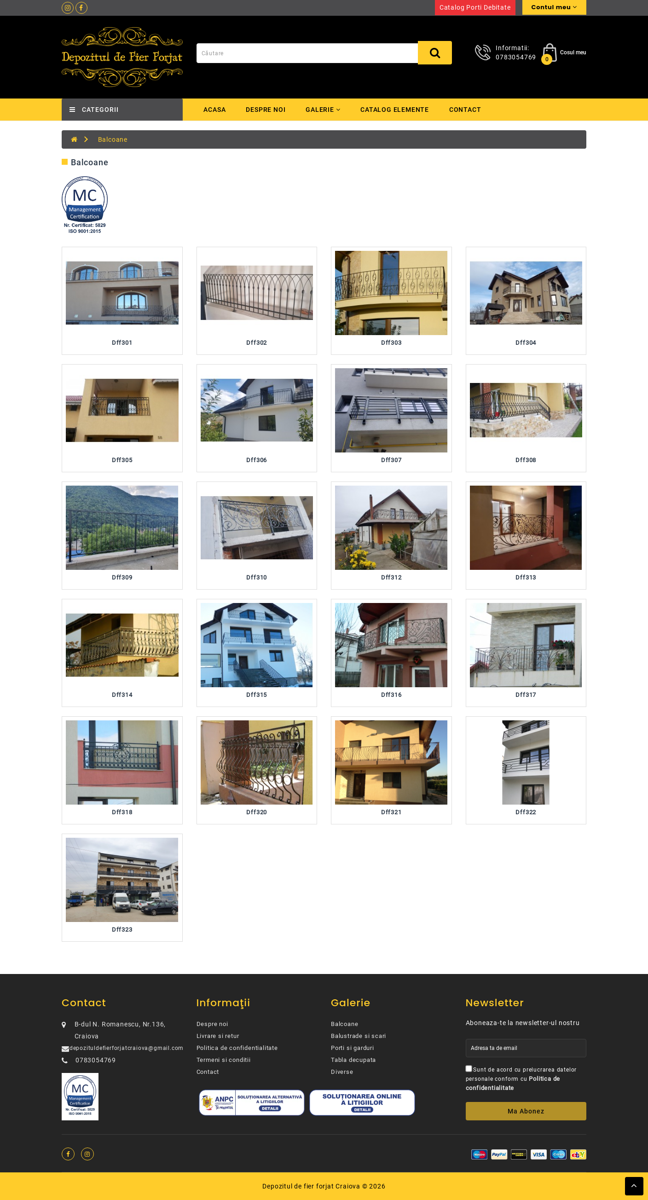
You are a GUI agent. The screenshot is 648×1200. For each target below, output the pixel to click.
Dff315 (256, 694)
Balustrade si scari (358, 1035)
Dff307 (391, 460)
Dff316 (391, 694)
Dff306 (256, 460)
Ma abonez (526, 1111)
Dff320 (256, 812)
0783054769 (516, 57)
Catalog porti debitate (475, 7)
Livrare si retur (218, 1035)
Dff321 (391, 812)
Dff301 (122, 342)
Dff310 (256, 577)
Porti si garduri (352, 1047)
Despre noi (266, 109)
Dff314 (122, 694)
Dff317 (525, 694)
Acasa (214, 109)
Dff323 (122, 929)
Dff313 (525, 577)
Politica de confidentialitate (237, 1047)
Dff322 (525, 812)
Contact (468, 109)
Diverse (342, 1071)
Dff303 (391, 342)
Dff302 (256, 342)
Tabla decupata (353, 1059)
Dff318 (122, 812)
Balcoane (112, 139)
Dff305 (122, 460)
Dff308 (525, 460)
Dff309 (122, 577)
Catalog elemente (397, 109)
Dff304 (525, 342)
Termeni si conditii (224, 1059)
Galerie (324, 109)
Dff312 (391, 577)
